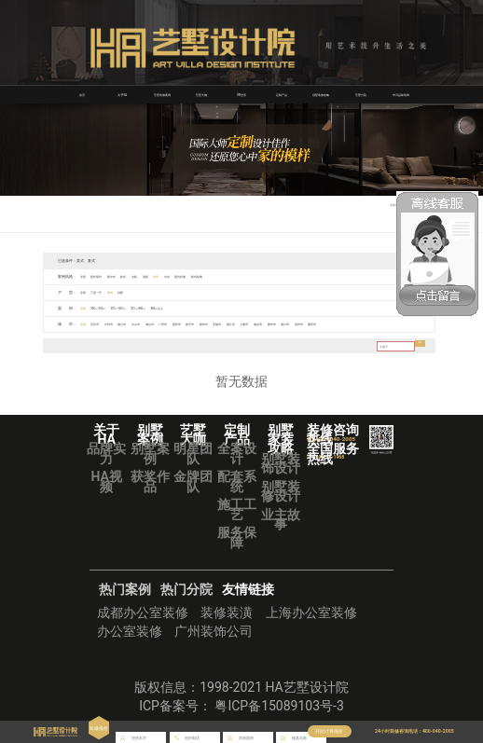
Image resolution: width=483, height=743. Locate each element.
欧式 (141, 276)
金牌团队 (193, 481)
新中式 (125, 276)
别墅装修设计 (280, 491)
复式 (123, 292)
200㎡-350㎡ (107, 308)
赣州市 (348, 324)
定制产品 (281, 94)
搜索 (416, 346)
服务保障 (236, 537)
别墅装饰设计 (280, 463)
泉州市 (387, 324)
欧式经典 (244, 276)
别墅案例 (150, 453)
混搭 (172, 276)
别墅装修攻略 (321, 94)
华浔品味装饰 (401, 94)
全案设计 (236, 453)
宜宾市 (101, 324)
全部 (85, 276)
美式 (187, 276)
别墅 (138, 292)
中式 (202, 276)
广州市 (196, 324)
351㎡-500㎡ (138, 308)
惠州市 (215, 324)
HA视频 (105, 481)
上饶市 (310, 324)
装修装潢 (226, 612)
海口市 (367, 324)
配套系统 (236, 481)
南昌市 (330, 324)
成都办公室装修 (142, 612)
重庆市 (405, 324)
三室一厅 (103, 292)
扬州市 (253, 324)
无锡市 (273, 324)
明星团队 (193, 453)
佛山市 (178, 324)
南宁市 (235, 324)
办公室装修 (129, 631)
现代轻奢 (221, 276)
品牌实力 (106, 453)
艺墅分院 (361, 94)
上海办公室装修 (311, 612)
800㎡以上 (196, 308)
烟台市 (139, 324)
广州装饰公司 (213, 631)
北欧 (156, 276)
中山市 (158, 324)
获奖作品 (150, 481)
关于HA (122, 94)
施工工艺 (236, 509)
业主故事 (280, 519)
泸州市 (121, 324)
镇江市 (291, 324)
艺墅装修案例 (162, 94)
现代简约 (103, 276)
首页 (82, 94)
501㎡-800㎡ (168, 308)
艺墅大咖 (201, 94)
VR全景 (241, 94)
